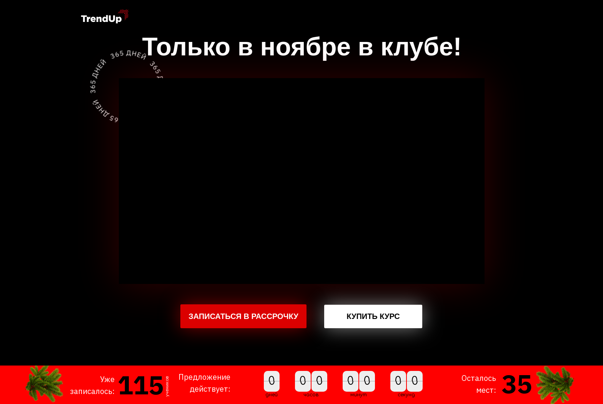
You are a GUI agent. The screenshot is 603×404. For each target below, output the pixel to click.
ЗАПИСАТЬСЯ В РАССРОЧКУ (243, 316)
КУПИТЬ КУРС (373, 316)
